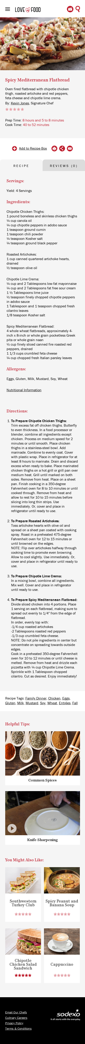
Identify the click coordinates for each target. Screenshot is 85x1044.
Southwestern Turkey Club (23, 903)
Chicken (54, 698)
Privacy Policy (14, 1023)
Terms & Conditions (18, 1028)
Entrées (64, 703)
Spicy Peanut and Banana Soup (62, 903)
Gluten (10, 703)
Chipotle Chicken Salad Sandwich (23, 964)
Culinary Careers (16, 1017)
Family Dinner (35, 698)
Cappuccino (62, 964)
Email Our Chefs (16, 1012)
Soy (43, 703)
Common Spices (42, 780)
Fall (75, 703)
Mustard (32, 703)
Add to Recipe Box (33, 148)
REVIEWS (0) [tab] (64, 166)
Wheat (52, 703)
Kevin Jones (20, 103)
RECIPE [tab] (21, 166)
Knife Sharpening (42, 840)
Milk (20, 703)
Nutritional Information (24, 390)
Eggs (66, 698)
